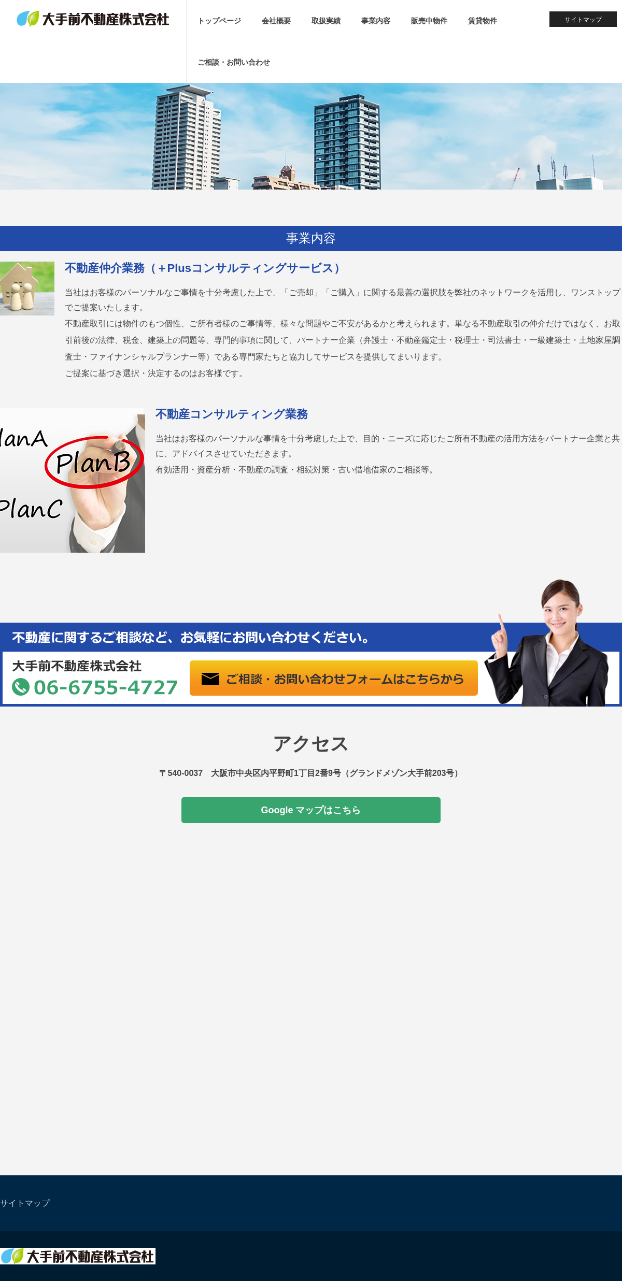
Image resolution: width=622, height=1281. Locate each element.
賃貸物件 (482, 21)
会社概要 (276, 21)
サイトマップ (583, 19)
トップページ (219, 21)
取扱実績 (326, 21)
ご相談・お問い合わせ (233, 62)
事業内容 (375, 21)
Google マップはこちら (311, 810)
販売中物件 (429, 21)
